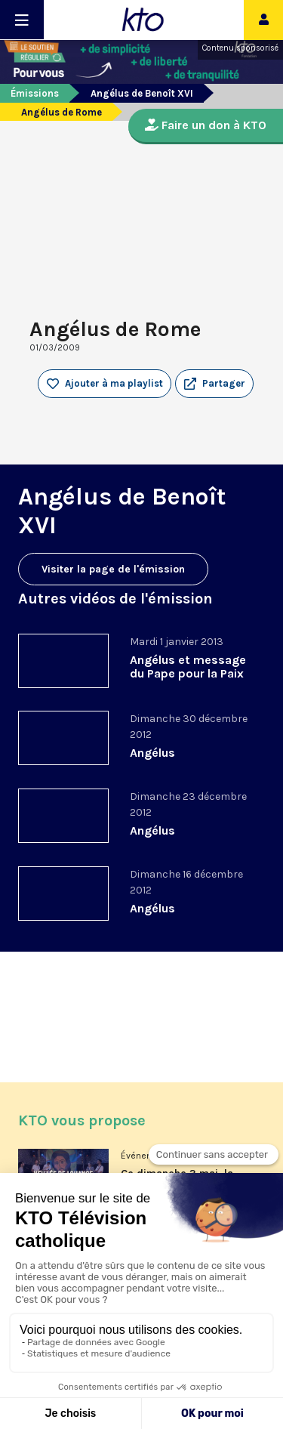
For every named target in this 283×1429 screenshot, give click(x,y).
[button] (214, 383)
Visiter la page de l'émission (113, 569)
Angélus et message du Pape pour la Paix (188, 667)
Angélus (152, 752)
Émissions (35, 93)
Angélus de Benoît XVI (142, 93)
